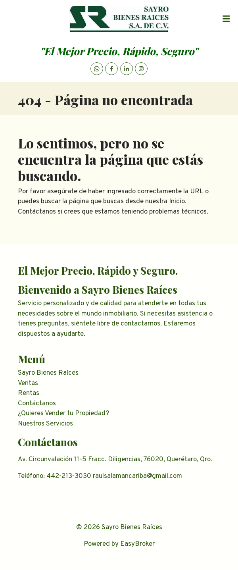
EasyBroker (137, 544)
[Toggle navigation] (226, 19)
